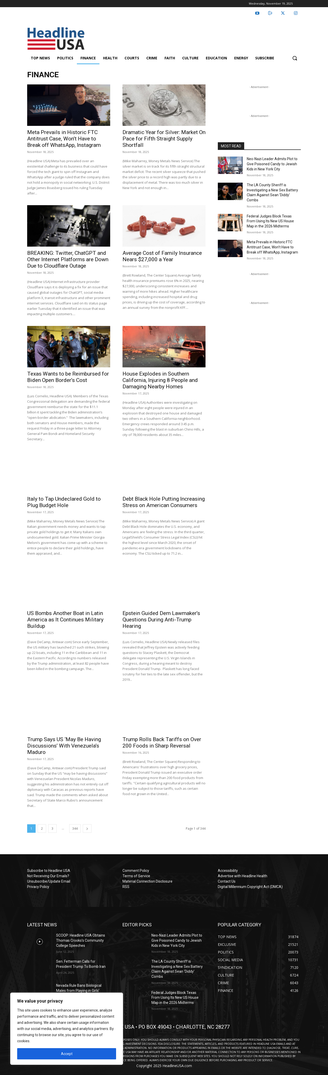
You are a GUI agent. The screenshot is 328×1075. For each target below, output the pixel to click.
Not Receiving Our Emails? (48, 876)
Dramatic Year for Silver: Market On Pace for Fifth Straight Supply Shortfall (164, 138)
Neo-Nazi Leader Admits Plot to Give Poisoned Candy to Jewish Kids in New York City (272, 164)
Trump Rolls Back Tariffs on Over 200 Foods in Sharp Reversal (161, 742)
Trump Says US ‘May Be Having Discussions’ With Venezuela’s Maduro (64, 745)
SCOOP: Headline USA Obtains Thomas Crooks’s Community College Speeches (80, 940)
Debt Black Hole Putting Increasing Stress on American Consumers (163, 502)
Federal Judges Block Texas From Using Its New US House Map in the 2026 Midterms (270, 221)
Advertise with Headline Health (242, 876)
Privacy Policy (38, 887)
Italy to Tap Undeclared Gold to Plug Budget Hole (64, 502)
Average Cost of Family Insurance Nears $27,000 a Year (162, 256)
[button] (295, 58)
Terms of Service (136, 876)
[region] (66, 1029)
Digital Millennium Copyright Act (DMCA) (250, 887)
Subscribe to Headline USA (48, 871)
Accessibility (228, 871)
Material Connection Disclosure (147, 881)
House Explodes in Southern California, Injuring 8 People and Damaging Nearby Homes (160, 380)
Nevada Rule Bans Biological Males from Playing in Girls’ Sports (78, 990)
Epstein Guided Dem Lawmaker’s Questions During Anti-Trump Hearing (161, 619)
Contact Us (226, 881)
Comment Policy (135, 871)
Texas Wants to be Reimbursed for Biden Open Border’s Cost (68, 377)
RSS (125, 887)
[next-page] (87, 828)
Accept (67, 1054)
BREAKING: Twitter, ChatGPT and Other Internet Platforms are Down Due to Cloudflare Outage (67, 259)
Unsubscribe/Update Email (48, 881)
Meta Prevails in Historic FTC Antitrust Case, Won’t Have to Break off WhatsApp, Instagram (64, 138)
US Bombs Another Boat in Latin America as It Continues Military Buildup (65, 619)
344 (75, 828)
